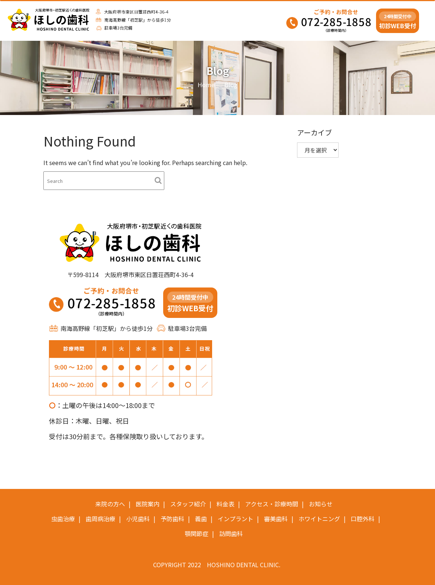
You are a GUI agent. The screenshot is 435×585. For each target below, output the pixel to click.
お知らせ (321, 503)
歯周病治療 (100, 518)
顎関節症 (196, 533)
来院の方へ (110, 503)
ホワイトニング (319, 518)
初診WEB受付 (397, 20)
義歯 (201, 518)
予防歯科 (172, 518)
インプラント (235, 518)
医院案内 (147, 503)
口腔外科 (363, 518)
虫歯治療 (63, 518)
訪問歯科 (231, 533)
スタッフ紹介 (188, 503)
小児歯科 (138, 518)
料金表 (225, 503)
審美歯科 (276, 518)
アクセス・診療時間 (271, 503)
